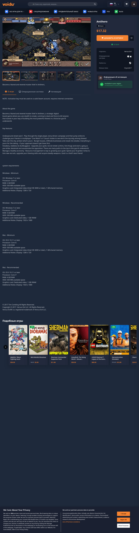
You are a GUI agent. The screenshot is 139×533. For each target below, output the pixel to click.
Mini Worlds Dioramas (38, 357)
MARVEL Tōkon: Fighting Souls (15, 358)
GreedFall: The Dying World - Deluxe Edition (78, 358)
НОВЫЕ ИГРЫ (90, 11)
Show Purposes (123, 529)
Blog (119, 11)
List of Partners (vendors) (71, 525)
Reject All (123, 523)
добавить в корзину (112, 38)
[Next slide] (86, 43)
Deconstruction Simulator (117, 358)
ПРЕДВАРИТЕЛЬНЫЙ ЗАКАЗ (66, 11)
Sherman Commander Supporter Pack (58, 358)
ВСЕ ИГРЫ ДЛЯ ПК (14, 11)
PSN (106, 11)
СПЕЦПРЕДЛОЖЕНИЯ (39, 11)
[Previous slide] (7, 43)
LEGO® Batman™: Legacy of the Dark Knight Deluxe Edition (99, 358)
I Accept (123, 517)
